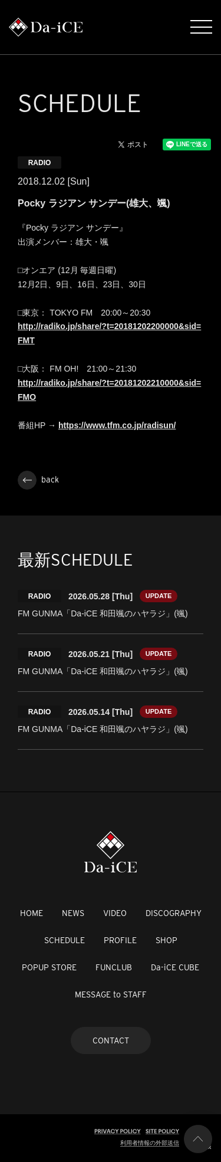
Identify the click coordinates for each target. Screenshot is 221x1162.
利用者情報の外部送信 (149, 1143)
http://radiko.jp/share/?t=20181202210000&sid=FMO (109, 390)
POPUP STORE (49, 967)
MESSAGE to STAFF (111, 994)
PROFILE (120, 940)
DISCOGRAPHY (174, 913)
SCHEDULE (64, 940)
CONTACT (111, 1040)
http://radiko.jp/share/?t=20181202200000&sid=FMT (109, 333)
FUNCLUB (113, 967)
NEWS (73, 913)
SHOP (166, 940)
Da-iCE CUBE (175, 967)
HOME (31, 913)
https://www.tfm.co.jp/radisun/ (117, 425)
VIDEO (115, 913)
